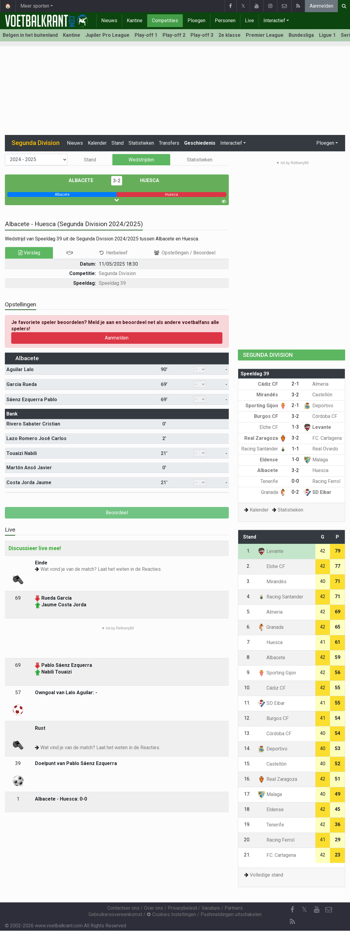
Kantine (134, 20)
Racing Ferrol (322, 481)
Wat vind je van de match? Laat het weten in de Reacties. (100, 747)
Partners (234, 908)
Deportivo (318, 405)
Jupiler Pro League (107, 35)
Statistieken (141, 143)
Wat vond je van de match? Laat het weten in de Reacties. (101, 569)
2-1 (295, 384)
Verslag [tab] (29, 253)
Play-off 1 (146, 35)
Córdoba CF (320, 416)
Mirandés (271, 395)
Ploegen (196, 20)
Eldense (273, 460)
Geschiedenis (199, 143)
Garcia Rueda (21, 384)
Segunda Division (117, 273)
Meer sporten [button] (34, 6)
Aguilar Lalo (20, 369)
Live (249, 20)
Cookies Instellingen (171, 914)
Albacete (85, 180)
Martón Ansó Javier (29, 467)
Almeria (316, 384)
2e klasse (229, 35)
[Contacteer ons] (329, 910)
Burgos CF (270, 416)
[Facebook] (292, 910)
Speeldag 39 (112, 283)
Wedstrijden (141, 160)
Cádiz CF (272, 384)
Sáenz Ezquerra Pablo (31, 399)
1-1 (295, 449)
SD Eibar (317, 492)
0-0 (295, 481)
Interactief (274, 20)
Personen (225, 20)
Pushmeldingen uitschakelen (231, 914)
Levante (317, 427)
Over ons (153, 908)
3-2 (116, 181)
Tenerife (273, 481)
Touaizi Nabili (21, 453)
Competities (165, 20)
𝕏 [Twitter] (304, 909)
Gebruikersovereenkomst (115, 914)
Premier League (264, 35)
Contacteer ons (123, 908)
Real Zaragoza (265, 438)
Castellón (318, 395)
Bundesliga (301, 35)
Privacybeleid (182, 908)
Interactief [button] (231, 143)
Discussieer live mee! (35, 548)
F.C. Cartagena (323, 438)
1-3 (295, 427)
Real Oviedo (321, 449)
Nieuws (109, 20)
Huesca (145, 180)
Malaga (316, 460)
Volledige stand (266, 875)
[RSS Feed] (292, 922)
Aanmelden (321, 6)
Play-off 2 (174, 35)
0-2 (295, 492)
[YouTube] (317, 910)
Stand (118, 143)
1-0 (295, 459)
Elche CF (273, 427)
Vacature (210, 908)
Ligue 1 (327, 35)
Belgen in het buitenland (30, 35)
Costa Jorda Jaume (28, 482)
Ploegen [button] (325, 143)
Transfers (169, 143)
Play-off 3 (201, 35)
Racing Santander (264, 449)
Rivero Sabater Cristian (33, 424)
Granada (274, 492)
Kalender (97, 143)
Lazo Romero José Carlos (36, 438)
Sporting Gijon (266, 405)
